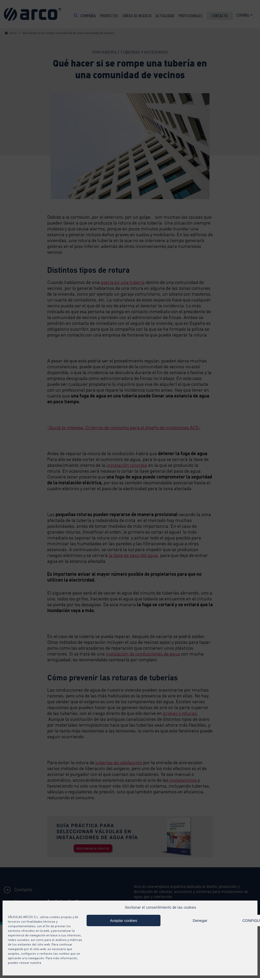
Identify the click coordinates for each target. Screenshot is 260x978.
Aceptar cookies (123, 920)
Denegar (200, 920)
